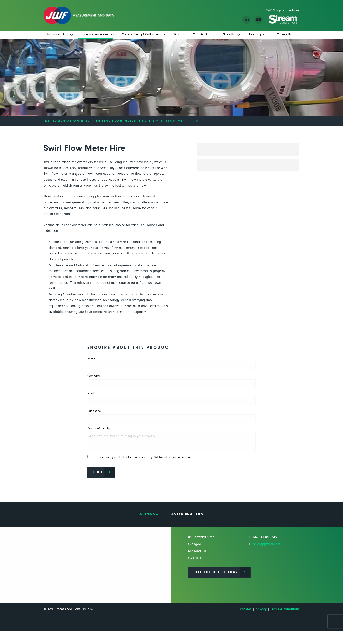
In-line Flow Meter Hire (121, 120)
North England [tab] (187, 514)
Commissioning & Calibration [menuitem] (140, 34)
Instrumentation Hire (67, 120)
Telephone (171, 416)
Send (98, 472)
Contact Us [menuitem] (284, 34)
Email (171, 398)
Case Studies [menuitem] (201, 34)
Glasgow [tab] (149, 514)
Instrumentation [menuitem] (57, 34)
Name (171, 363)
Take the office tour (215, 572)
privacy (261, 609)
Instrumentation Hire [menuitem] (95, 34)
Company (171, 381)
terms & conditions (285, 609)
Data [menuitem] (177, 34)
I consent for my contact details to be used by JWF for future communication (139, 457)
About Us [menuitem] (228, 34)
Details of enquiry (171, 439)
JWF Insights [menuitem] (256, 34)
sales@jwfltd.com (266, 544)
